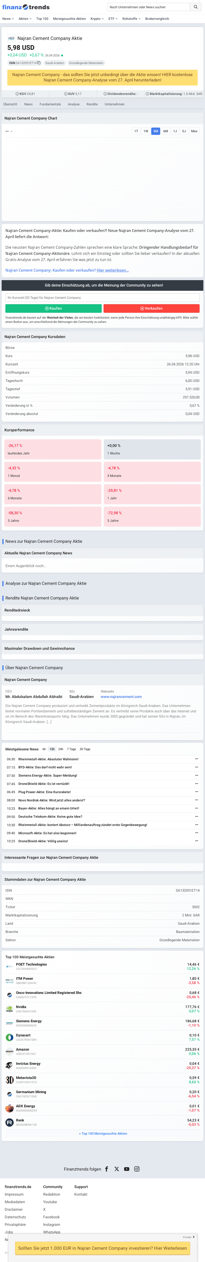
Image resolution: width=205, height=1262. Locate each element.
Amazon (22, 1049)
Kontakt (80, 1194)
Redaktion (51, 1194)
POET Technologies (31, 964)
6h (44, 749)
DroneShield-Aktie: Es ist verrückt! (43, 783)
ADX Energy (25, 1106)
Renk (20, 1120)
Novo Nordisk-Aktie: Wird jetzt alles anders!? (51, 800)
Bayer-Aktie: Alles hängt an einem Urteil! (48, 808)
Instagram (51, 1225)
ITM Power (24, 978)
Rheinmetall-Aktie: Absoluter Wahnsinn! (48, 759)
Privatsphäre (15, 1225)
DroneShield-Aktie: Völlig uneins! (43, 841)
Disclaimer (14, 1209)
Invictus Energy (28, 1063)
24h (60, 749)
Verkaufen (154, 308)
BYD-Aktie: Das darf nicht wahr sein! (45, 767)
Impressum (14, 1194)
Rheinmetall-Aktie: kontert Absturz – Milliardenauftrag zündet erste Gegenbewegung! (82, 824)
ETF (111, 18)
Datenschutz (15, 1217)
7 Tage (71, 749)
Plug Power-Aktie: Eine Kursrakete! (44, 792)
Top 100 (42, 18)
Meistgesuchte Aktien (69, 18)
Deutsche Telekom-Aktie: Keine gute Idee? (50, 816)
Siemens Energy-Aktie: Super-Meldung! (47, 775)
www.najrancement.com (121, 697)
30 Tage (85, 749)
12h (52, 749)
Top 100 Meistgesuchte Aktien (104, 1133)
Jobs (9, 1232)
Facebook (51, 1217)
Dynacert (23, 1035)
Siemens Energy (29, 1021)
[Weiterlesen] (196, 759)
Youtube (50, 1202)
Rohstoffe (129, 18)
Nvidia (21, 1007)
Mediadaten (15, 1202)
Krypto (95, 18)
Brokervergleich (157, 18)
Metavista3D (26, 1078)
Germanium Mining (31, 1092)
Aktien (23, 18)
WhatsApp (51, 1232)
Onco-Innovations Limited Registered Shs (49, 993)
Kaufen (56, 308)
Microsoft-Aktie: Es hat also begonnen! (47, 833)
